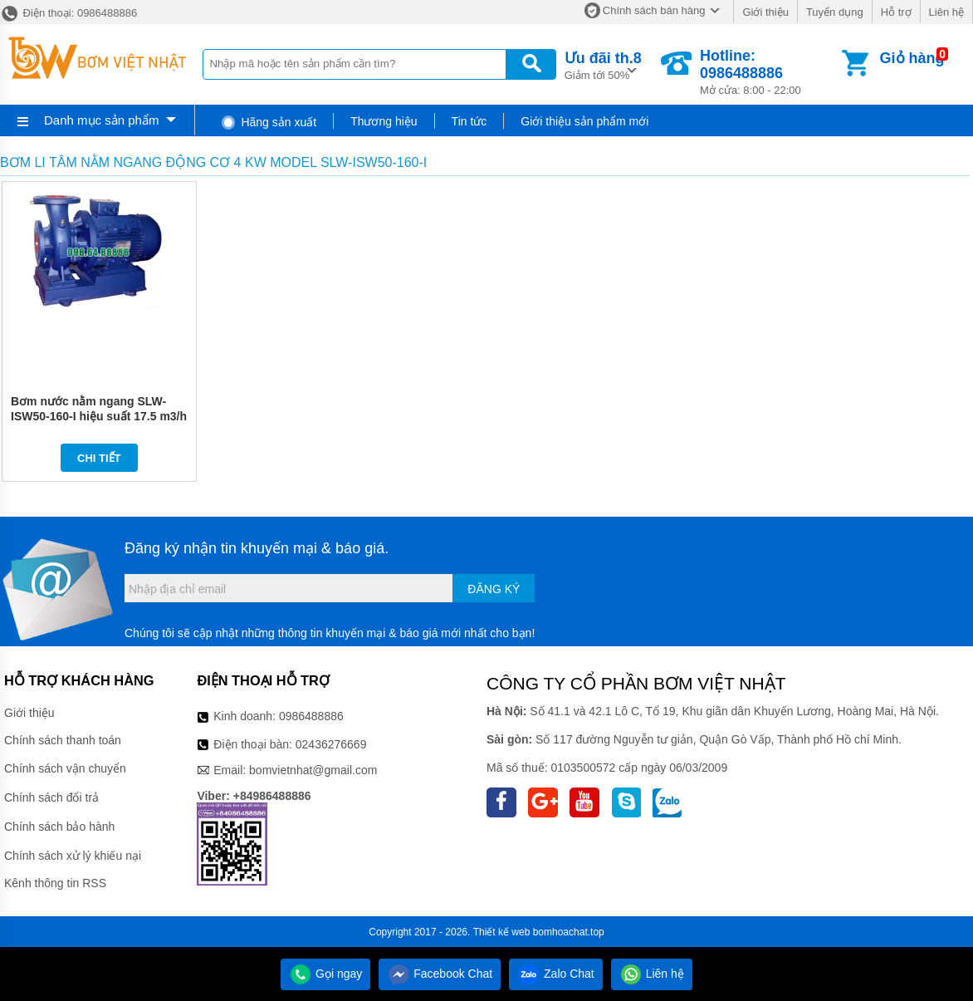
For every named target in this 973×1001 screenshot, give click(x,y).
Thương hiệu (383, 121)
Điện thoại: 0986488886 (68, 13)
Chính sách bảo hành (59, 826)
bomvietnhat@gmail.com (313, 770)
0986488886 (311, 716)
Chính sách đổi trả (51, 797)
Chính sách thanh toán (62, 740)
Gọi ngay (325, 973)
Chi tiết (99, 458)
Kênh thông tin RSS (55, 883)
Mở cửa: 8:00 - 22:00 (769, 71)
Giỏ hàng (912, 58)
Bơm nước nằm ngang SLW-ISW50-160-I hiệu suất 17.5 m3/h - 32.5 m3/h (99, 416)
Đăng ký (493, 589)
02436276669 (331, 744)
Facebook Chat (439, 973)
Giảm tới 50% (603, 64)
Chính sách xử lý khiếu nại (72, 855)
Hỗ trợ (896, 12)
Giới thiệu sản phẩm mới (584, 121)
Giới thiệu (765, 12)
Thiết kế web (502, 932)
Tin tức (469, 121)
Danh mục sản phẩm (101, 120)
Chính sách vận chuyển (65, 768)
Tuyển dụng (834, 12)
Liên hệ (946, 12)
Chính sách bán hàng (654, 10)
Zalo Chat (555, 973)
